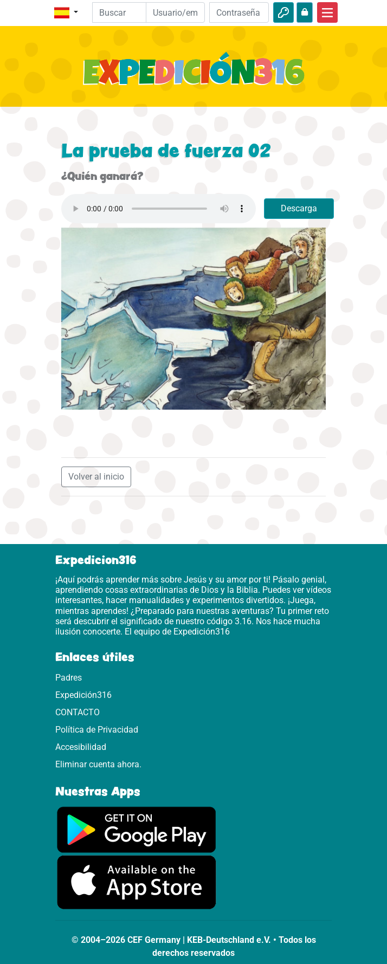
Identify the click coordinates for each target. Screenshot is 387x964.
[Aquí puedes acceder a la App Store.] (136, 882)
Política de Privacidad (96, 729)
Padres (68, 677)
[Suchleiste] (127, 12)
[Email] (175, 12)
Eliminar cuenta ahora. (98, 764)
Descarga (299, 208)
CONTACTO (77, 712)
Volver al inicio (96, 476)
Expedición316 (83, 695)
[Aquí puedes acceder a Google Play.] (136, 829)
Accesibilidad (80, 747)
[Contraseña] (239, 12)
